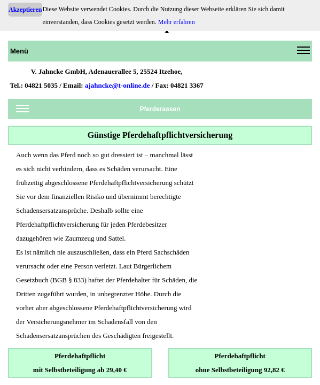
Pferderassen (98, 111)
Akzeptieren (25, 9)
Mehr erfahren (176, 22)
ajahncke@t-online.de (117, 85)
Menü (160, 52)
